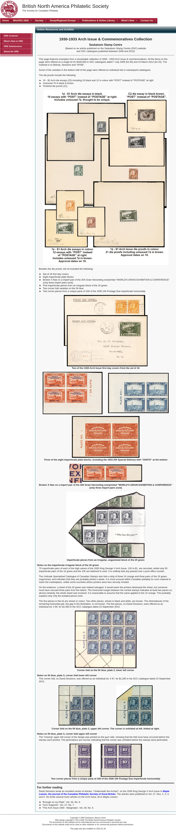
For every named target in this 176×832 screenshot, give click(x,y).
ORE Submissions (13, 46)
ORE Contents (11, 35)
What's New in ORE (13, 41)
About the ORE (11, 51)
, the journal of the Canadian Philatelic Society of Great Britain (104, 792)
